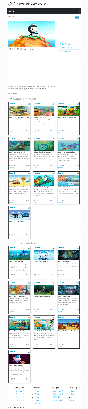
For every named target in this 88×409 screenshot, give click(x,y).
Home (73, 391)
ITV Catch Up (38, 391)
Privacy (73, 400)
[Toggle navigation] (77, 11)
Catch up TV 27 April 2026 (66, 48)
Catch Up (11, 11)
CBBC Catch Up (57, 397)
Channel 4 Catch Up (58, 391)
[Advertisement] (31, 65)
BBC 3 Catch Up (20, 397)
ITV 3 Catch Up (38, 397)
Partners (73, 394)
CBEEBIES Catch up (65, 51)
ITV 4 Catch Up (38, 400)
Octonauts (12, 16)
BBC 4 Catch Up (20, 400)
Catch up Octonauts (65, 44)
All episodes (11, 133)
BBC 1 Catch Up (20, 391)
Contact (73, 397)
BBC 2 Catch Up (20, 394)
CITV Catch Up (38, 403)
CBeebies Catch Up (58, 400)
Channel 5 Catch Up (58, 394)
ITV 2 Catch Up (38, 394)
